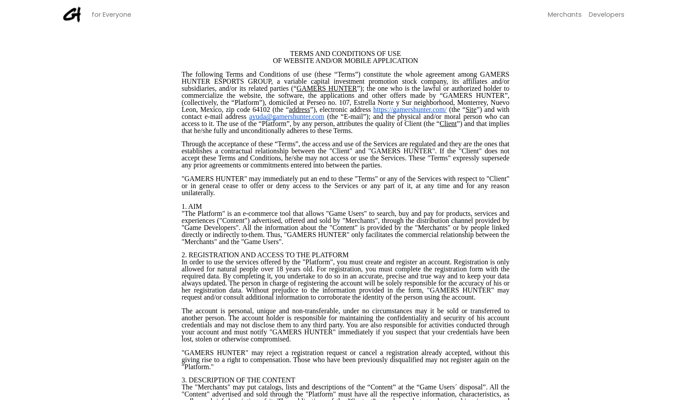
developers (606, 14)
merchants (565, 14)
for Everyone (111, 14)
